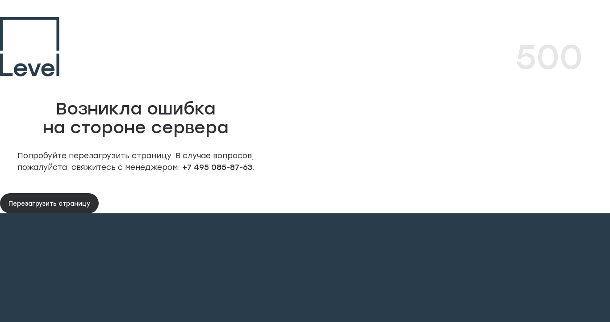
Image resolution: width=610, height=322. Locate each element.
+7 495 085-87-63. (217, 167)
